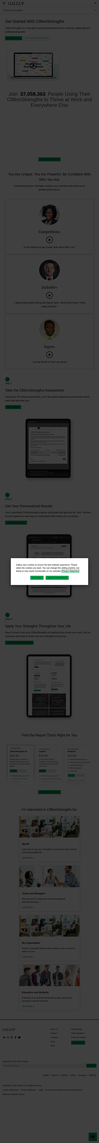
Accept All (37, 577)
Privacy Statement (70, 571)
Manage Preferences (57, 577)
